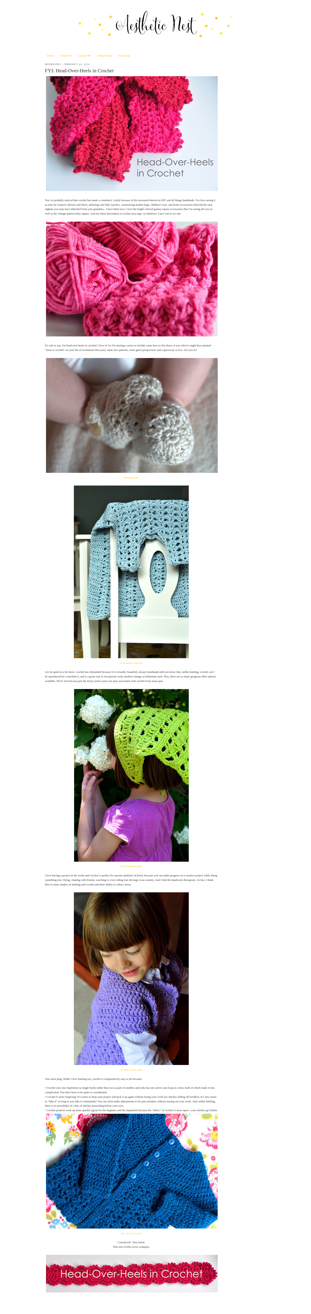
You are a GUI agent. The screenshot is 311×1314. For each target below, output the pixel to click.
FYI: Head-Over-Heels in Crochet (79, 70)
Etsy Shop (124, 55)
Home (50, 55)
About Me (66, 55)
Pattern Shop (104, 55)
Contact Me (84, 55)
